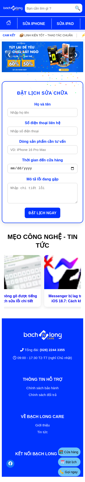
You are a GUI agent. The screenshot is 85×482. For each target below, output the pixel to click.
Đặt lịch (69, 462)
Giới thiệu (42, 428)
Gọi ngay (69, 472)
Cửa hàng (68, 452)
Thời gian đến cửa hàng (42, 160)
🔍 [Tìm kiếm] (77, 8)
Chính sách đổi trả (42, 398)
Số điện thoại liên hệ (42, 123)
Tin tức (42, 435)
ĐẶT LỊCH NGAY (42, 216)
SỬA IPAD (65, 24)
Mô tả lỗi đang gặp (42, 180)
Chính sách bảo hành (42, 391)
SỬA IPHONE (33, 24)
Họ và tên (42, 104)
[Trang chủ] (13, 8)
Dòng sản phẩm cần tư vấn (42, 141)
